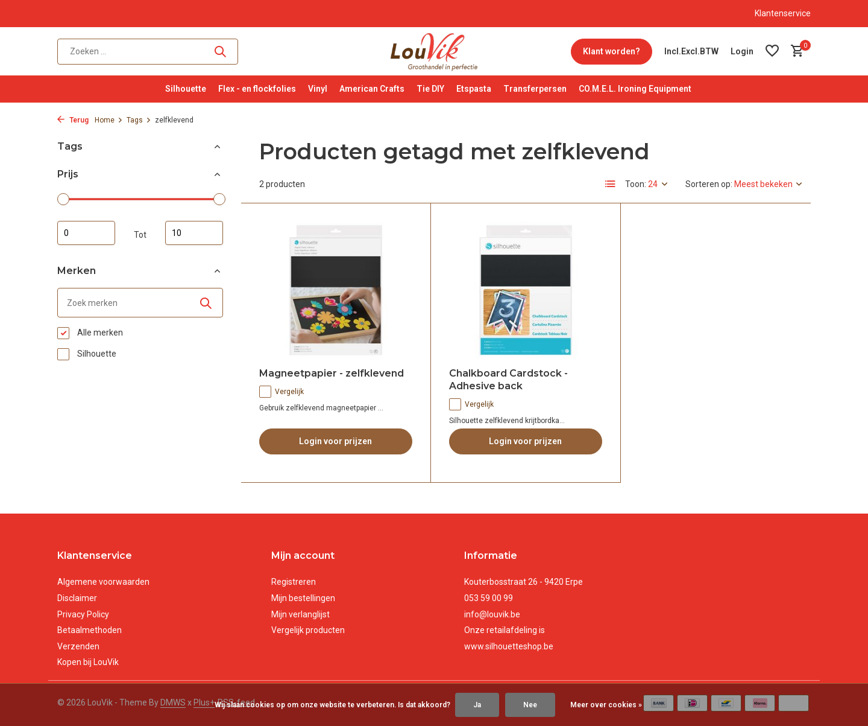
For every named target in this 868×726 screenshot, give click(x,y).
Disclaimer (77, 598)
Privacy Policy (83, 614)
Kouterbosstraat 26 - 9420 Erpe (523, 582)
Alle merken (90, 333)
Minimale (86, 233)
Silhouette (185, 89)
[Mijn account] (742, 51)
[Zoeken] (147, 52)
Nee (530, 705)
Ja (477, 705)
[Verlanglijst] (772, 51)
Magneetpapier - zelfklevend (331, 373)
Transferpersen (535, 89)
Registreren (293, 582)
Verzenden (78, 646)
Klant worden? (611, 51)
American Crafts (371, 89)
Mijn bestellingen (303, 598)
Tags (139, 120)
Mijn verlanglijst (300, 614)
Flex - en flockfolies (257, 89)
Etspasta (473, 89)
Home (109, 120)
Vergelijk (281, 391)
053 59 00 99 (488, 598)
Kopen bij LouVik (88, 662)
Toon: (635, 184)
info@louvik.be (492, 614)
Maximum (194, 233)
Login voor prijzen (335, 441)
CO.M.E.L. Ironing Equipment (635, 89)
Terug (73, 120)
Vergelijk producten (308, 630)
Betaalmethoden (89, 630)
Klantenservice (783, 13)
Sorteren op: (708, 184)
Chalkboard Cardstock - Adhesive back (508, 380)
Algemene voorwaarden (103, 582)
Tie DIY (430, 89)
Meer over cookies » (606, 705)
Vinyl (317, 89)
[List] (610, 184)
